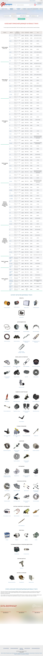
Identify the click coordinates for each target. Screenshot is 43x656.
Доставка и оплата (18, 9)
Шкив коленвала (36, 373)
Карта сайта (21, 649)
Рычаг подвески (21, 418)
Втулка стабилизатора (36, 398)
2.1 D (10, 88)
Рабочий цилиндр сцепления (26, 457)
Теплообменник (21, 579)
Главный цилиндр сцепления (17, 447)
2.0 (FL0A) (10, 277)
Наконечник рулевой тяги (7, 432)
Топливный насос (26, 550)
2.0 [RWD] (10, 190)
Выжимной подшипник (7, 447)
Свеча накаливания (21, 522)
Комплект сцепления (36, 447)
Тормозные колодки (17, 487)
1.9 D (10, 108)
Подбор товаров (4, 8)
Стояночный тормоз (17, 497)
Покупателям (29, 8)
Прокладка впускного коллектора (26, 338)
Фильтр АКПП (21, 314)
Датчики (26, 536)
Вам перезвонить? (39, 4)
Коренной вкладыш (26, 328)
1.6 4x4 (10, 40)
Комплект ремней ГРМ (7, 363)
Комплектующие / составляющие (36, 487)
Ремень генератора (26, 363)
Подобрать (21, 18)
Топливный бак (17, 550)
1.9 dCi (10, 269)
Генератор (17, 536)
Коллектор (21, 564)
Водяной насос (17, 472)
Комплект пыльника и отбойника (26, 407)
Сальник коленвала (7, 337)
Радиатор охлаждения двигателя (26, 472)
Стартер (36, 536)
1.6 (9, 38)
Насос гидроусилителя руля (16, 432)
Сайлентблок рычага (36, 407)
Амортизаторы (7, 398)
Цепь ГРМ (26, 373)
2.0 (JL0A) (10, 263)
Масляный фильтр (17, 304)
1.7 (9, 43)
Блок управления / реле (7, 512)
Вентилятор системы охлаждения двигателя (7, 472)
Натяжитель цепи (21, 384)
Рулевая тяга (36, 432)
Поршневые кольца (7, 328)
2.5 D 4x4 (10, 143)
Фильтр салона (26, 304)
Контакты (24, 8)
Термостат (36, 472)
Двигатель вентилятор (11, 579)
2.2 (9, 122)
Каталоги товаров (11, 9)
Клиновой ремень (17, 373)
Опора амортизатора (16, 398)
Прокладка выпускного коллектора (36, 338)
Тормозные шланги (7, 497)
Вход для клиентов (32, 0)
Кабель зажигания (17, 512)
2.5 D (10, 60)
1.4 (9, 35)
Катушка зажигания (26, 512)
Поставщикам (35, 8)
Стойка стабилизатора (7, 407)
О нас (40, 8)
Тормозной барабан (36, 497)
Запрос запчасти (27, 648)
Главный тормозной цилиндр (26, 497)
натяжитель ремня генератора (7, 373)
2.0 (9, 46)
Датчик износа (26, 487)
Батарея (7, 536)
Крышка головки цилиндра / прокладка (21, 348)
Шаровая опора (26, 398)
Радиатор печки (31, 579)
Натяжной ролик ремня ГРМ (16, 363)
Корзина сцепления (17, 457)
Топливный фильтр (36, 304)
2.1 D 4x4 (10, 57)
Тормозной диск (7, 487)
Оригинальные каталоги (36, 648)
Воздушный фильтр (7, 304)
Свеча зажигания (36, 512)
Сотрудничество (6, 648)
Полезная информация (14, 648)
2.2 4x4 (10, 133)
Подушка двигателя (17, 328)
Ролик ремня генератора (36, 363)
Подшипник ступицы (16, 407)
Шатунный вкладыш (36, 328)
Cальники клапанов (17, 337)
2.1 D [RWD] (11, 195)
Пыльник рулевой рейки (26, 432)
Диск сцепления (26, 447)
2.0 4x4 (10, 52)
